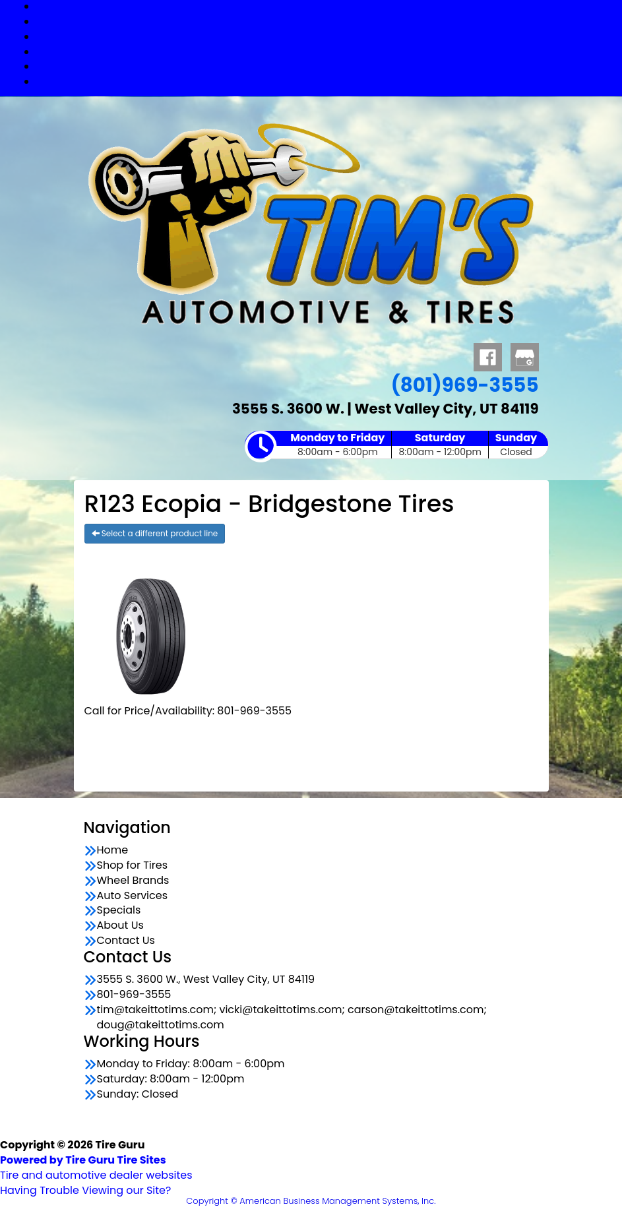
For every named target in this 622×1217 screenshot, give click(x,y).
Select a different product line (155, 533)
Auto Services (324, 51)
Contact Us (324, 81)
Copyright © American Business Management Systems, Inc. (310, 1201)
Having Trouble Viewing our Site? (85, 1190)
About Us (120, 925)
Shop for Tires (324, 21)
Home (113, 850)
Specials (324, 66)
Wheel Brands (324, 36)
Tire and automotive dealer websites (96, 1167)
